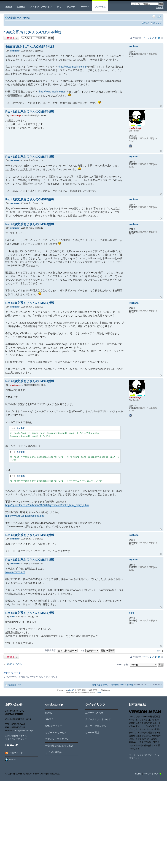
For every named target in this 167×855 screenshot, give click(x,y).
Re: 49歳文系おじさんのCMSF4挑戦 (29, 111)
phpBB (71, 690)
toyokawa (14, 51)
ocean (98, 692)
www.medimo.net (15, 572)
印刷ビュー (154, 16)
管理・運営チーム (100, 684)
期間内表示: (61, 650)
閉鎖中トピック (11, 38)
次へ (159, 650)
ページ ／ (149, 38)
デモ (59, 7)
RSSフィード (16, 753)
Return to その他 (13, 664)
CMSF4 (21, 6)
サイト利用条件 (53, 752)
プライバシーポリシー (16, 739)
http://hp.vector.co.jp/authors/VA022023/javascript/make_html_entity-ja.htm (47, 505)
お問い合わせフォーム (16, 735)
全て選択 (21, 428)
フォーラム (100, 7)
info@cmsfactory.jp (24, 730)
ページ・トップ (150, 774)
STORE (49, 719)
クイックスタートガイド (98, 719)
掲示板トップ (14, 17)
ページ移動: (122, 664)
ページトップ (161, 106)
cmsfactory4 (15, 115)
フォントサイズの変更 (159, 16)
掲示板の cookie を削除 (122, 684)
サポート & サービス (56, 732)
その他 (26, 17)
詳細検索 (159, 7)
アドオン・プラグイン (41, 7)
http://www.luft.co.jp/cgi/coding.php (24, 515)
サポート (85, 7)
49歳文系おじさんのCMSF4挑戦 (32, 32)
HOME (9, 6)
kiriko (12, 617)
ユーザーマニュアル (95, 726)
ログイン (157, 23)
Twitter (12, 759)
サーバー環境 (92, 732)
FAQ (147, 23)
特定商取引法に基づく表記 (59, 745)
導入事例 (71, 7)
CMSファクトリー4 (55, 726)
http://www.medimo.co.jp (73, 66)
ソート (88, 650)
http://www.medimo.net (52, 91)
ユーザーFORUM (94, 712)
